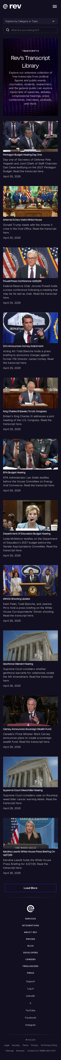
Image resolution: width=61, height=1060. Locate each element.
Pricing (30, 939)
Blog (30, 946)
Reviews (20, 1051)
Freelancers (30, 966)
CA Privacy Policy (49, 1045)
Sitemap (10, 1051)
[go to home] (30, 908)
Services (30, 918)
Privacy (34, 1045)
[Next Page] (30, 888)
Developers (30, 952)
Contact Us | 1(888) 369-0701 (41, 1051)
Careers (30, 959)
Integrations (30, 925)
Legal (6, 1045)
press (30, 973)
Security (16, 1045)
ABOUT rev (30, 932)
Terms (25, 1045)
